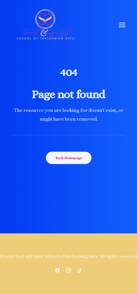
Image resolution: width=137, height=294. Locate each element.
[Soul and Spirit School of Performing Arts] (45, 25)
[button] (122, 25)
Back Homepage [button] (68, 158)
